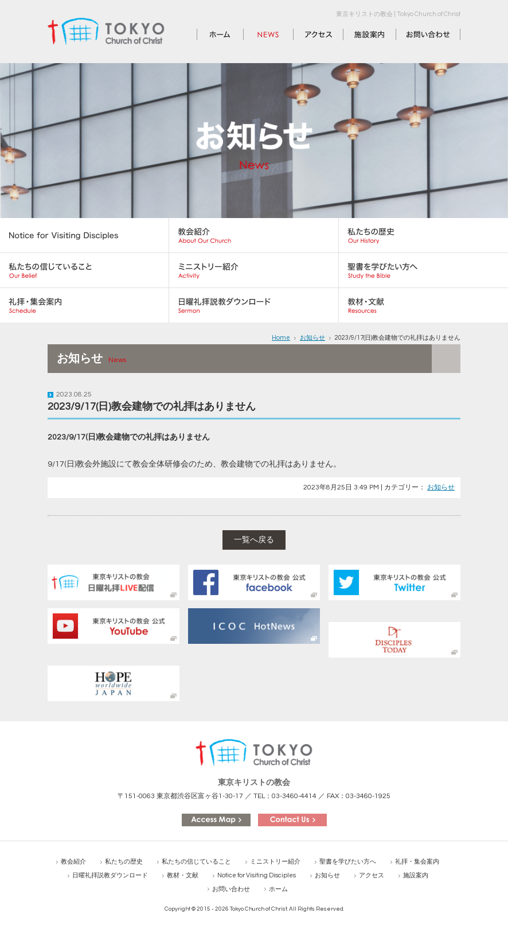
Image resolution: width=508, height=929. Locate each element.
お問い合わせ (420, 34)
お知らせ (260, 34)
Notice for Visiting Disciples (256, 875)
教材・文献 (182, 875)
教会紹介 (73, 861)
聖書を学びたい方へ (347, 861)
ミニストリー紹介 (275, 861)
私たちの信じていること (196, 861)
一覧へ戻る (254, 540)
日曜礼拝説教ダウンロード (110, 875)
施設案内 (359, 34)
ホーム (209, 34)
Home (281, 338)
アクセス (310, 34)
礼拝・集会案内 (417, 861)
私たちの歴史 (124, 861)
